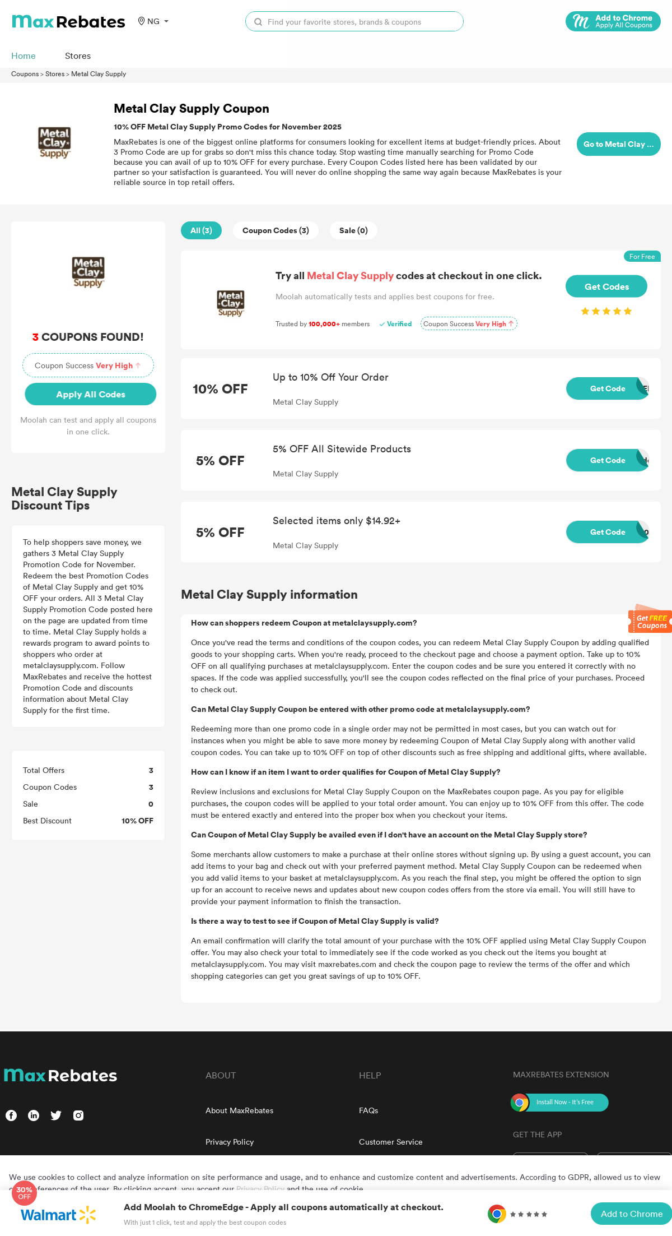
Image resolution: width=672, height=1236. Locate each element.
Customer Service (391, 1141)
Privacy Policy (230, 1141)
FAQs (368, 1110)
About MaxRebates (239, 1110)
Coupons (25, 73)
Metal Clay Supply (98, 73)
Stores (54, 73)
